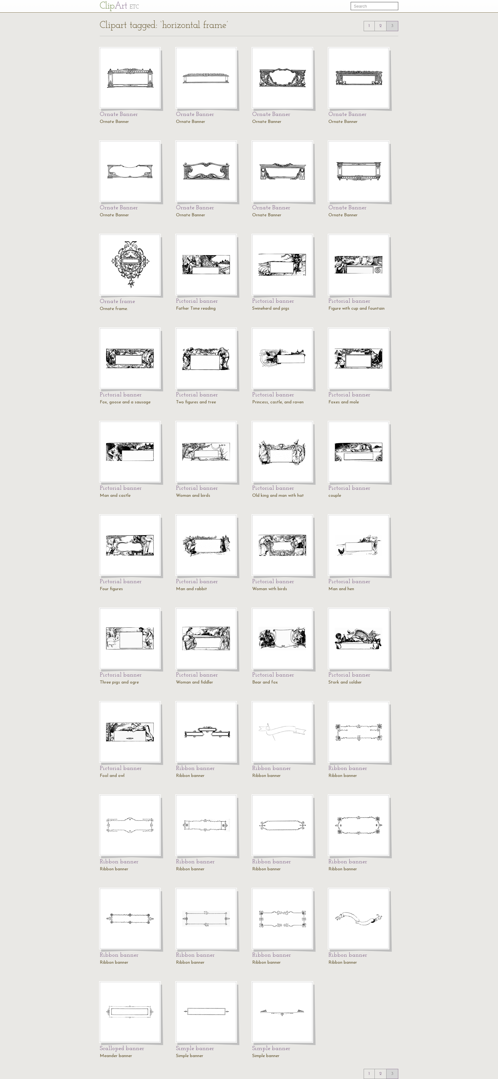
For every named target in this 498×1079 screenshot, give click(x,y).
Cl (119, 6)
